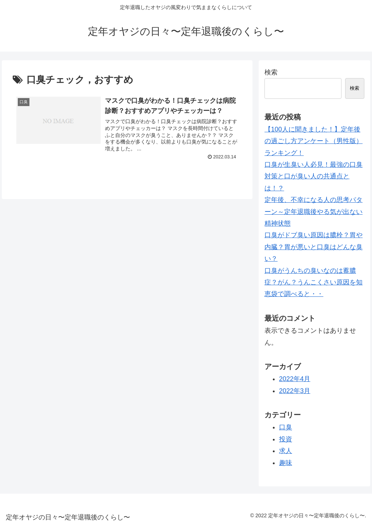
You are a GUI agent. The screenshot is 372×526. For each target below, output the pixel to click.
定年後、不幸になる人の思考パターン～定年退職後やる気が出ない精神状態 (313, 211)
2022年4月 (294, 379)
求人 (285, 450)
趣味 (285, 462)
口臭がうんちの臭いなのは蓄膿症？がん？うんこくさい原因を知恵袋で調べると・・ (313, 282)
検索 (271, 72)
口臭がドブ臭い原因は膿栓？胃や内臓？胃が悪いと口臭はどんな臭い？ (313, 246)
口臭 (285, 427)
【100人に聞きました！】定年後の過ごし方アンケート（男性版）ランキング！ (313, 141)
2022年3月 (294, 390)
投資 (285, 439)
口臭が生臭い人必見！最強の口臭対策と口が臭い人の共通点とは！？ (313, 176)
